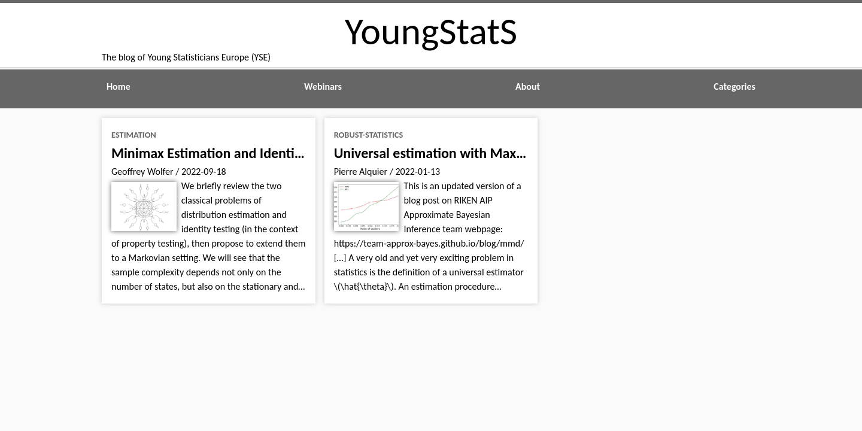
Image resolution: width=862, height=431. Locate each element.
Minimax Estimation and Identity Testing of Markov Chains (284, 153)
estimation (133, 134)
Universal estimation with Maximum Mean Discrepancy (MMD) (522, 153)
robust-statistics (368, 134)
